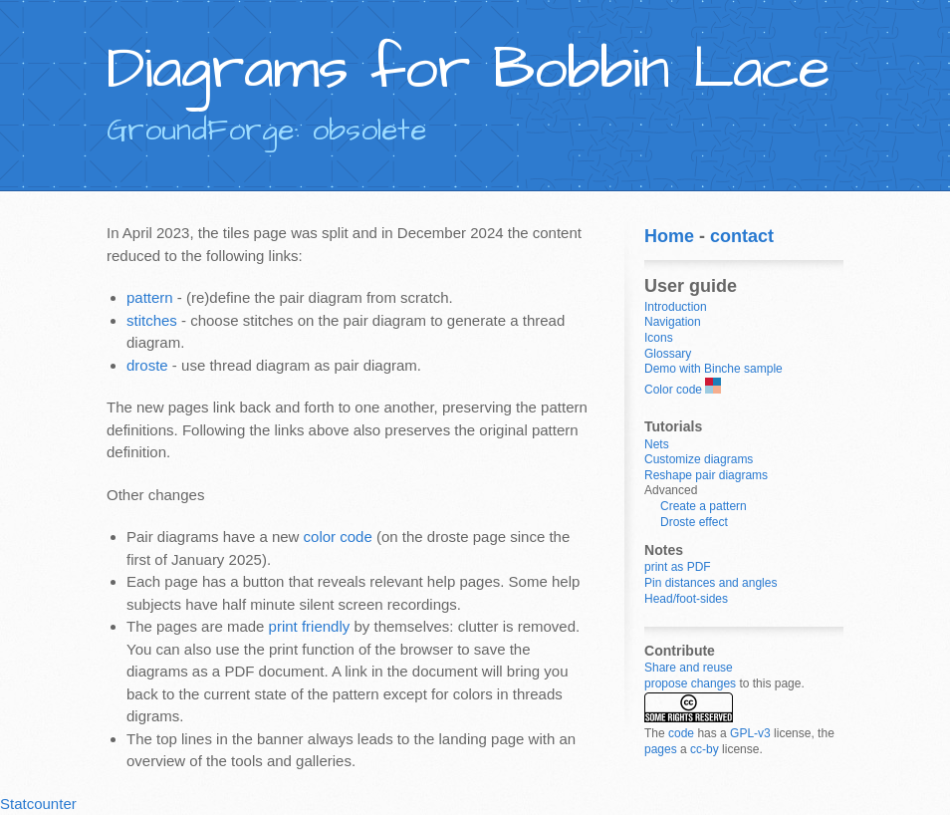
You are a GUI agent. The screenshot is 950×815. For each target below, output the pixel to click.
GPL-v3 (750, 733)
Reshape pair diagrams (706, 475)
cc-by (704, 749)
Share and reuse (688, 668)
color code (338, 536)
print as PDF (677, 567)
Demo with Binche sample (713, 369)
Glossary (667, 354)
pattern (149, 297)
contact (742, 236)
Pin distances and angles (710, 583)
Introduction (675, 307)
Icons (658, 338)
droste (147, 365)
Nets (656, 444)
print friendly (310, 626)
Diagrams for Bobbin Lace (468, 69)
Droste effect (694, 522)
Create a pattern (703, 506)
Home (669, 236)
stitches (151, 320)
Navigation (672, 322)
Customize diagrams (698, 459)
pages (660, 749)
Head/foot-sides (686, 599)
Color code (673, 390)
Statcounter (38, 803)
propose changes (690, 683)
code (681, 733)
